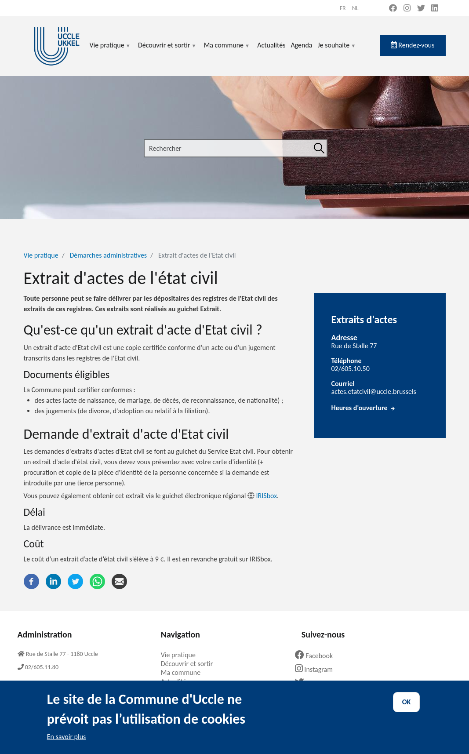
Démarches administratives (108, 255)
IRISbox (262, 496)
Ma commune (227, 50)
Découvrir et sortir (167, 50)
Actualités (271, 45)
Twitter (314, 683)
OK (406, 708)
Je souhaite (337, 50)
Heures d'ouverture (363, 408)
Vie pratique (110, 50)
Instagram (317, 669)
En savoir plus (66, 743)
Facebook (317, 656)
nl (355, 8)
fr (343, 8)
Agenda (301, 45)
